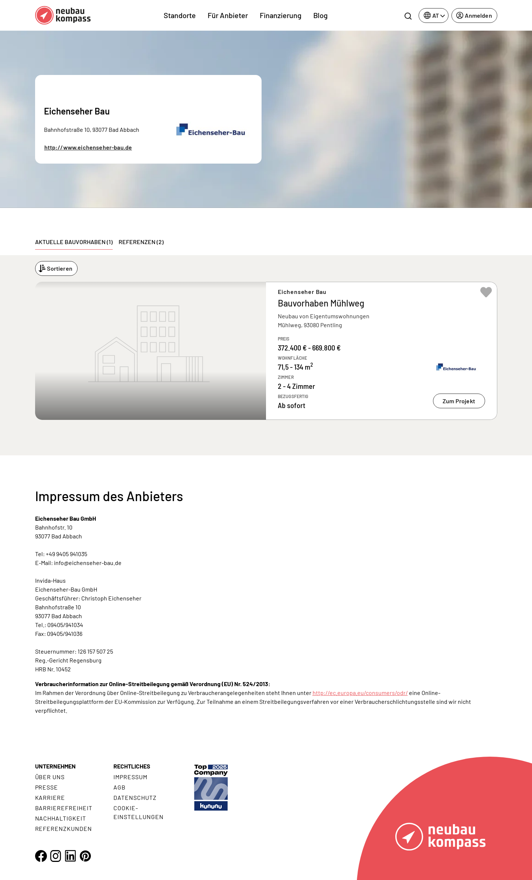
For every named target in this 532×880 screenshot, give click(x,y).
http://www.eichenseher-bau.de (88, 147)
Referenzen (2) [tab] (141, 241)
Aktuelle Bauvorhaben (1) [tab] (74, 241)
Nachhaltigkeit (60, 818)
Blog (320, 15)
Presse (46, 787)
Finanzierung (280, 15)
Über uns (50, 776)
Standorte (180, 15)
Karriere (50, 797)
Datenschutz (135, 797)
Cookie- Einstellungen (138, 812)
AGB (119, 787)
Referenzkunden (63, 828)
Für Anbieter (228, 15)
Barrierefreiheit (63, 807)
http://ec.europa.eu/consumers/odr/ (360, 692)
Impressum (130, 776)
